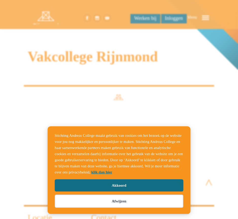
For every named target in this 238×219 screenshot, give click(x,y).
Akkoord (119, 185)
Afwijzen (119, 201)
